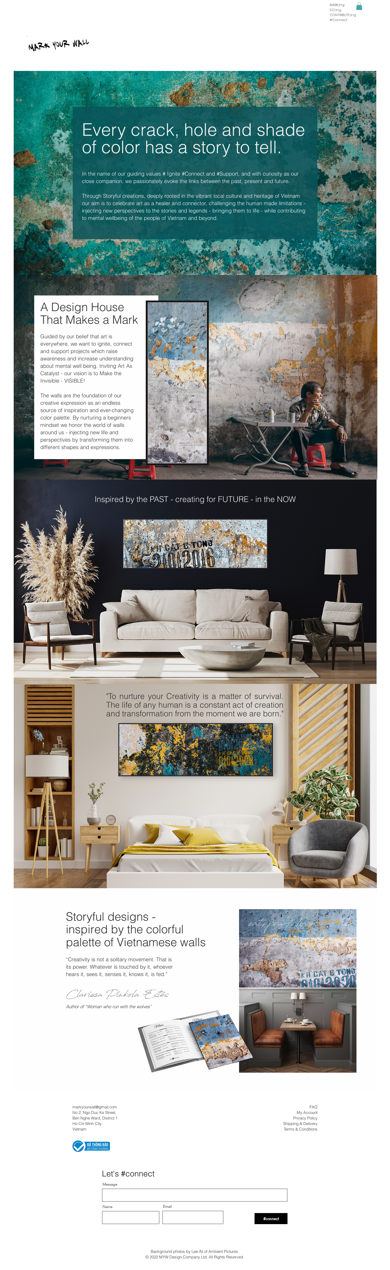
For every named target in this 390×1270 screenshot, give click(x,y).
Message (110, 1184)
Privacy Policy (305, 1118)
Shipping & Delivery (300, 1123)
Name (108, 1207)
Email (167, 1206)
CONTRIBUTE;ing (343, 14)
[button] (359, 6)
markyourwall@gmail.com (94, 1106)
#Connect (338, 19)
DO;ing (335, 9)
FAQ (314, 1106)
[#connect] (271, 1218)
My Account (307, 1112)
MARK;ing (337, 4)
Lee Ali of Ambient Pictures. (215, 1251)
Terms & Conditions (301, 1129)
